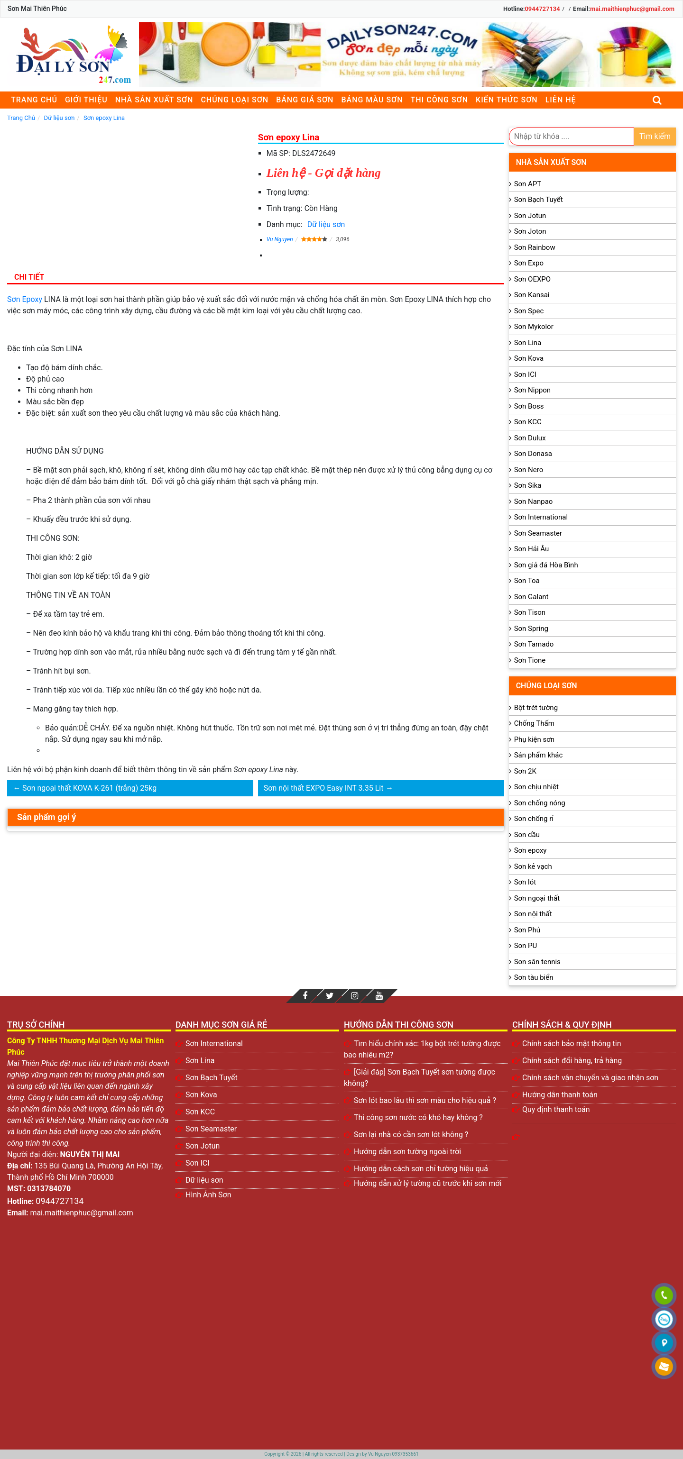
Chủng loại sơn (234, 99)
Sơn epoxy (530, 850)
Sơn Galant (531, 597)
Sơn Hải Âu (531, 549)
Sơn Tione (530, 660)
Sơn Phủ (527, 930)
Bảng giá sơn (304, 99)
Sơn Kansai (532, 295)
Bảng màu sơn (372, 99)
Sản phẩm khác (538, 755)
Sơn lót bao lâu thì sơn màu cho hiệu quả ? (425, 1100)
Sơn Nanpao (533, 501)
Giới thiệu (86, 99)
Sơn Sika (528, 485)
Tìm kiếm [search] (655, 136)
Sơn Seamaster (538, 533)
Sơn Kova (529, 358)
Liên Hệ (560, 99)
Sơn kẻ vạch (533, 866)
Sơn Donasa (533, 453)
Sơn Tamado (534, 644)
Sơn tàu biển (534, 977)
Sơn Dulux (530, 438)
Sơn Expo (529, 263)
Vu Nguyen (280, 239)
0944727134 (542, 8)
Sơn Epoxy (24, 299)
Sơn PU (525, 945)
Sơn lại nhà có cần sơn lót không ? (411, 1134)
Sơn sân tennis (537, 961)
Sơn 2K (525, 771)
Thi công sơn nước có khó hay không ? (418, 1117)
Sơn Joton (530, 231)
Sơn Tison (529, 612)
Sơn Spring (531, 628)
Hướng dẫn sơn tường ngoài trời (407, 1151)
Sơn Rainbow (534, 247)
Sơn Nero (529, 469)
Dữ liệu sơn (326, 224)
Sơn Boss (529, 406)
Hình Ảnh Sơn (208, 1194)
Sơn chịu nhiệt (536, 787)
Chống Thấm (534, 723)
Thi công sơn (439, 99)
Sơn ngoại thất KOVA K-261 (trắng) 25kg (89, 788)
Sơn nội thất (533, 914)
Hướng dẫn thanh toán (560, 1094)
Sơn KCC (528, 422)
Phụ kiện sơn (534, 739)
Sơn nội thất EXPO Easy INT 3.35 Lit (324, 788)
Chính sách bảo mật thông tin (571, 1043)
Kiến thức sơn (507, 99)
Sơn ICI (525, 374)
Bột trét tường (536, 707)
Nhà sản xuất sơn (154, 99)
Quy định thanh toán (556, 1109)
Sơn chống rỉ (534, 818)
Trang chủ (34, 99)
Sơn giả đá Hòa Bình (546, 565)
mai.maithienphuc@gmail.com (632, 8)
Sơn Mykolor (534, 326)
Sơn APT (528, 184)
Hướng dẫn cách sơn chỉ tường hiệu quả (421, 1168)
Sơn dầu (527, 834)
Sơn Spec (529, 311)
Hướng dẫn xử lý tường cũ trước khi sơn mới (427, 1183)
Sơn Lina (528, 342)
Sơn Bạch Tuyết (538, 199)
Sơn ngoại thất (537, 898)
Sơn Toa (527, 580)
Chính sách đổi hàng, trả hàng (572, 1060)
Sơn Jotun (530, 215)
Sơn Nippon (532, 390)
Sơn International (541, 517)
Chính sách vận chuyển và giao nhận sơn (590, 1077)
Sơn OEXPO (532, 279)
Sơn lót (525, 882)
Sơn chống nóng (539, 803)
